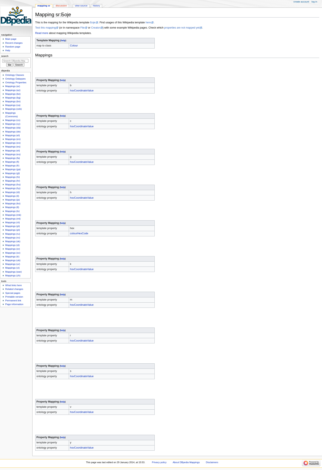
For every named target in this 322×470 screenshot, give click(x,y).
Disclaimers (212, 462)
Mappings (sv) (12, 253)
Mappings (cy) (12, 124)
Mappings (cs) (12, 120)
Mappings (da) (12, 127)
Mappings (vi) (12, 268)
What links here (13, 285)
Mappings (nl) (12, 222)
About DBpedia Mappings (186, 462)
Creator (95, 27)
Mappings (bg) (12, 97)
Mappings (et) (12, 150)
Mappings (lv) (12, 211)
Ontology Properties (15, 82)
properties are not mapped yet (181, 27)
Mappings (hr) (12, 181)
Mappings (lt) (12, 207)
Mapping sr (43, 5)
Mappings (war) (13, 272)
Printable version (14, 296)
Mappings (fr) (12, 165)
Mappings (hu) (12, 184)
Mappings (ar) (12, 86)
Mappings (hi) (12, 177)
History (96, 5)
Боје (92, 22)
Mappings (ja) (12, 199)
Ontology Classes (14, 75)
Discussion (61, 5)
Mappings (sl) (12, 245)
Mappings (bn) (12, 101)
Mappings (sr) (12, 249)
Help (7, 50)
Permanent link (13, 300)
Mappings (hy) (12, 188)
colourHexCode (79, 233)
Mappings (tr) (12, 256)
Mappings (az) (12, 90)
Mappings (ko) (12, 203)
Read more (41, 33)
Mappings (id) (12, 192)
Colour (74, 45)
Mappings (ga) (12, 169)
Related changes (14, 289)
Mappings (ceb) (13, 109)
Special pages (12, 293)
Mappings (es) (12, 146)
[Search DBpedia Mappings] (15, 61)
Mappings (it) (12, 196)
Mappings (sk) (12, 241)
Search (5, 56)
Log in (314, 1)
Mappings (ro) (12, 237)
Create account (301, 1)
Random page (12, 46)
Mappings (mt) (12, 218)
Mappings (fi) (12, 162)
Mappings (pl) (12, 226)
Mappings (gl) (12, 173)
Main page (10, 39)
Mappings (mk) (13, 215)
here (148, 22)
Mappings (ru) (12, 234)
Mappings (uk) (12, 260)
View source (81, 5)
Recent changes (14, 43)
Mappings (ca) (12, 105)
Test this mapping (45, 27)
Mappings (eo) (12, 143)
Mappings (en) (12, 139)
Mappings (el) (12, 135)
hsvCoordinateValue (82, 90)
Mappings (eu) (12, 154)
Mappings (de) (12, 131)
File (82, 27)
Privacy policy (159, 462)
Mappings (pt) (12, 230)
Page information (14, 304)
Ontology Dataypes (15, 78)
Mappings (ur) (12, 264)
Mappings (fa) (12, 158)
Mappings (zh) (12, 275)
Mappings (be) (12, 94)
